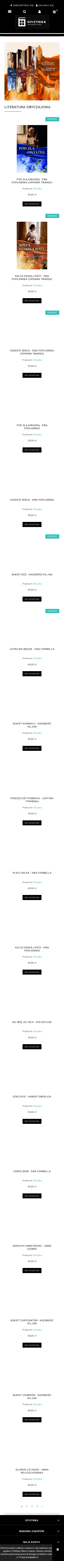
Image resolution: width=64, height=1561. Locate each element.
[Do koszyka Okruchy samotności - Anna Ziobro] (32, 1270)
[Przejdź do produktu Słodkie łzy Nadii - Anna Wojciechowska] (32, 1450)
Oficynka (37, 188)
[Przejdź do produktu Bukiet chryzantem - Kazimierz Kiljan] (32, 1301)
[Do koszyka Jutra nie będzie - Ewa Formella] (32, 673)
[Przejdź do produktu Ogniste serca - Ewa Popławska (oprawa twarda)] (32, 331)
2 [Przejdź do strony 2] (32, 1506)
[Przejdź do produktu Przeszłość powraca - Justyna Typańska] (32, 779)
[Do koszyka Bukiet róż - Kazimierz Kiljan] (32, 599)
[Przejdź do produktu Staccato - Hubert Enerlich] (32, 1077)
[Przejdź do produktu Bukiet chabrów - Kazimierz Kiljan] (32, 1375)
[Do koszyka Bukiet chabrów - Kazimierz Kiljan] (32, 1419)
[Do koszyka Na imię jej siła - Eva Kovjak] (32, 1046)
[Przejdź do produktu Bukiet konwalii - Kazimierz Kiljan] (32, 704)
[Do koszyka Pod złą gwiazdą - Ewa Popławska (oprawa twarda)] (32, 203)
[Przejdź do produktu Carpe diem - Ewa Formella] (32, 1152)
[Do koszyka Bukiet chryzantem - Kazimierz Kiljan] (32, 1345)
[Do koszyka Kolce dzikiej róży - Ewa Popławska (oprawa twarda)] (32, 300)
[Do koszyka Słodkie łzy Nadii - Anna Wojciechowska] (32, 1494)
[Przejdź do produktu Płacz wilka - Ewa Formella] (32, 853)
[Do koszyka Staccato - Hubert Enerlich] (32, 1121)
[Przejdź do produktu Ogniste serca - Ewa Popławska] (32, 480)
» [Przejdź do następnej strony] (42, 1506)
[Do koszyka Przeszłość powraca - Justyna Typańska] (32, 822)
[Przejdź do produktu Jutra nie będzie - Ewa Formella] (32, 629)
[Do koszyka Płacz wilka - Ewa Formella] (32, 897)
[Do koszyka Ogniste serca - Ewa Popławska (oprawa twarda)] (32, 375)
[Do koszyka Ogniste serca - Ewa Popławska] (32, 524)
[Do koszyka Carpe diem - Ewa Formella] (32, 1195)
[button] (9, 12)
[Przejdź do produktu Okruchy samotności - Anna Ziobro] (32, 1226)
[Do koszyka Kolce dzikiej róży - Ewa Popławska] (32, 972)
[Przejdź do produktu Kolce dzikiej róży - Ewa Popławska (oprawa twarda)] (32, 245)
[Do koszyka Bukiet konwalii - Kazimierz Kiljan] (32, 748)
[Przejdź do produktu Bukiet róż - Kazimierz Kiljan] (32, 555)
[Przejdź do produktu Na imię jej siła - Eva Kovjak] (32, 1002)
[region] (32, 35)
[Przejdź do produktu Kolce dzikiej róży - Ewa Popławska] (32, 928)
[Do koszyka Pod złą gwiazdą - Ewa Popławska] (32, 449)
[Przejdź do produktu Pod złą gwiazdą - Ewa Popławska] (32, 406)
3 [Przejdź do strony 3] (37, 1506)
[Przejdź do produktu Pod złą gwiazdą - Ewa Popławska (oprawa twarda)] (32, 149)
